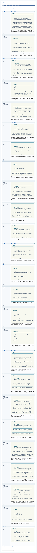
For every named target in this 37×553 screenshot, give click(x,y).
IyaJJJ (4, 11)
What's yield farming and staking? (18, 8)
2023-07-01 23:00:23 (13, 160)
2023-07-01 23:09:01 (13, 350)
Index (3, 5)
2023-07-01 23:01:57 (13, 243)
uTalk (3, 2)
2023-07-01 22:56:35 (13, 122)
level (3, 122)
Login (18, 5)
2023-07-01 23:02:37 (13, 264)
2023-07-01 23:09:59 (13, 373)
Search (12, 5)
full (3, 160)
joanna (4, 58)
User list (6, 5)
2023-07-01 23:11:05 (13, 419)
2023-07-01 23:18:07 (13, 526)
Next (12, 10)
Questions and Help (8, 8)
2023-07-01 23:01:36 (13, 223)
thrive (3, 285)
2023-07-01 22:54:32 (13, 58)
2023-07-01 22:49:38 (13, 11)
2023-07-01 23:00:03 (13, 141)
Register (16, 5)
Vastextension (5, 526)
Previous (5, 10)
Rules (9, 5)
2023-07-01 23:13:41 (13, 462)
